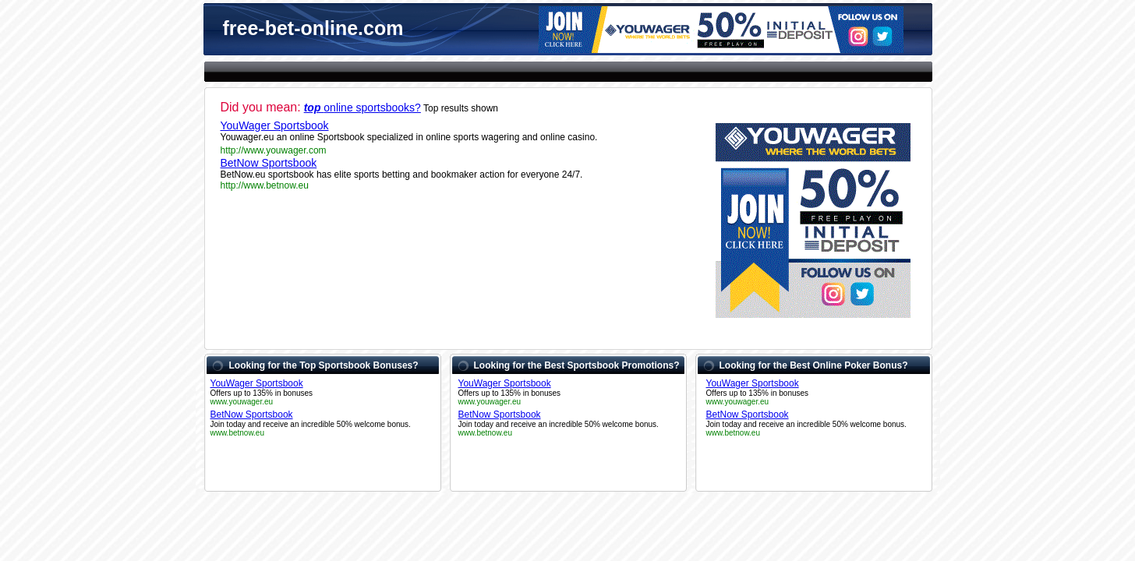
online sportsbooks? (372, 107)
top (314, 107)
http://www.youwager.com (274, 150)
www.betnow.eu (237, 433)
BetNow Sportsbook (269, 163)
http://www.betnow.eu (265, 185)
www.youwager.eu (242, 401)
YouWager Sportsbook (275, 125)
